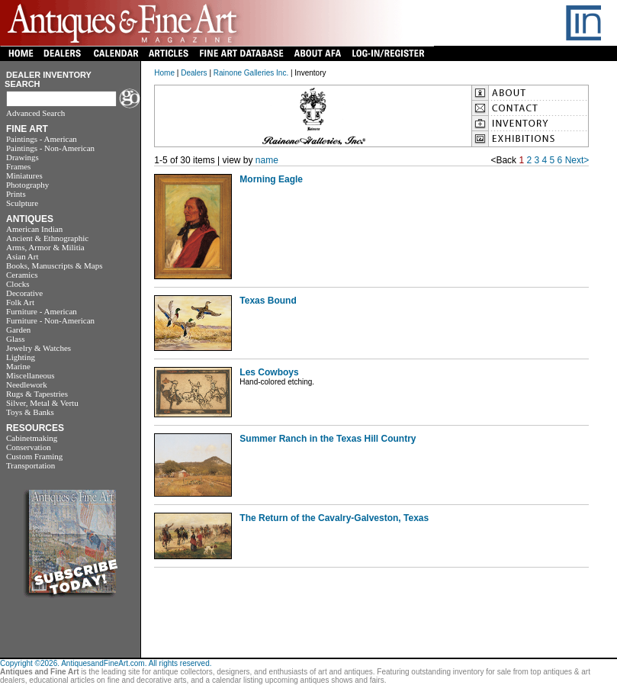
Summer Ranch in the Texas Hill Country (327, 438)
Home (164, 73)
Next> (577, 160)
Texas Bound (267, 300)
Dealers (194, 73)
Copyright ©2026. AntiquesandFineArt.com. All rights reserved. (106, 663)
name (266, 160)
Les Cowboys (268, 372)
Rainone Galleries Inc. (251, 73)
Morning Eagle (271, 179)
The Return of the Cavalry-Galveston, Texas (334, 518)
